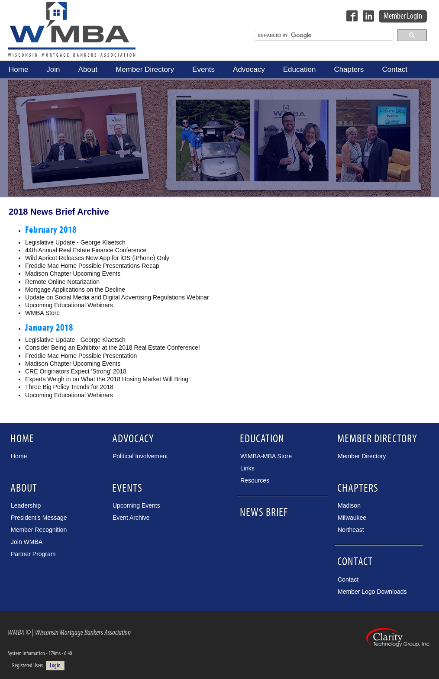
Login (55, 665)
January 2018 (49, 327)
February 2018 (51, 230)
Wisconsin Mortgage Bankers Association (72, 29)
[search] (323, 35)
